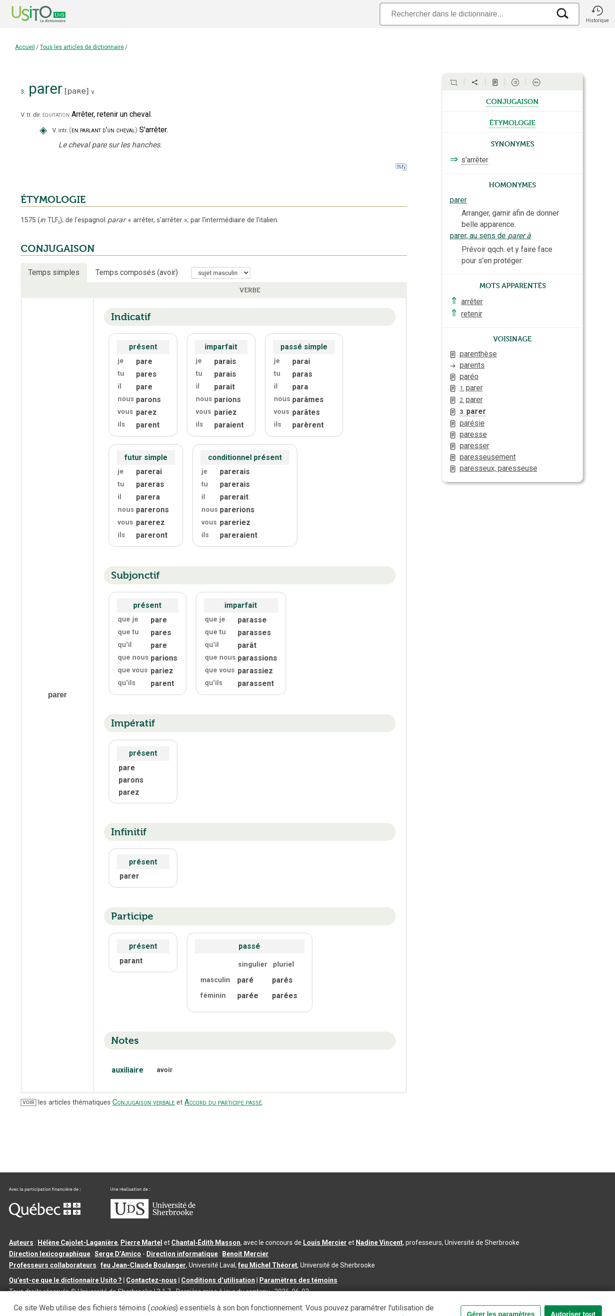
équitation (56, 115)
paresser (474, 445)
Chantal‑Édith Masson (205, 1242)
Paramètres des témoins (298, 1280)
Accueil (25, 47)
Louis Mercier (325, 1242)
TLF (50, 220)
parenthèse (478, 353)
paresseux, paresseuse (498, 468)
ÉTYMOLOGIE (53, 199)
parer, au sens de (490, 235)
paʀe (76, 91)
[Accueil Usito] (28, 14)
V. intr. (60, 130)
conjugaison (512, 100)
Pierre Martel (141, 1242)
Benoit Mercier (245, 1254)
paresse (473, 434)
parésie (472, 423)
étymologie (512, 122)
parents (472, 365)
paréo (469, 376)
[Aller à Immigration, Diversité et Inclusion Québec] (44, 1215)
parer (458, 199)
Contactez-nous (151, 1280)
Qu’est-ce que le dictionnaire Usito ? (65, 1280)
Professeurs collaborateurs (52, 1265)
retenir (471, 313)
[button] (597, 14)
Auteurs (21, 1242)
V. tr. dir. (31, 114)
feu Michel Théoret (267, 1265)
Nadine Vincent (379, 1242)
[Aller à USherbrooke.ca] (153, 1216)
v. (93, 91)
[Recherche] (465, 13)
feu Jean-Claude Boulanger (143, 1265)
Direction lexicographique (49, 1254)
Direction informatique (182, 1254)
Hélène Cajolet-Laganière (78, 1242)
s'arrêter (474, 159)
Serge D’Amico (118, 1254)
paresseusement (488, 456)
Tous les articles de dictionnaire (82, 47)
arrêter (472, 301)
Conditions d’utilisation (218, 1280)
